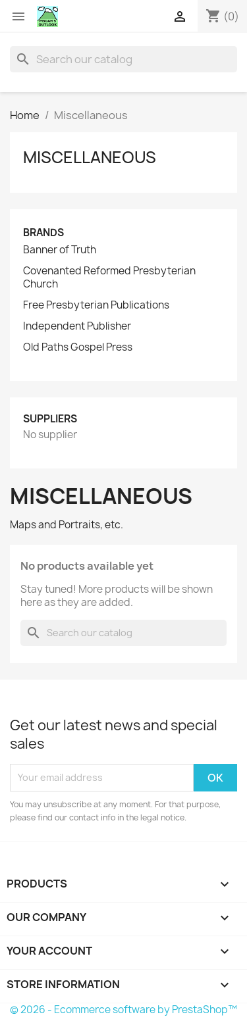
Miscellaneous (89, 157)
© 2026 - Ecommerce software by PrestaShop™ (123, 1009)
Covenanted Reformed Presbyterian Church (109, 277)
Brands (43, 232)
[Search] (123, 59)
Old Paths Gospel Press (77, 347)
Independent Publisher (77, 326)
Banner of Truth (59, 250)
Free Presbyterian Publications (96, 305)
